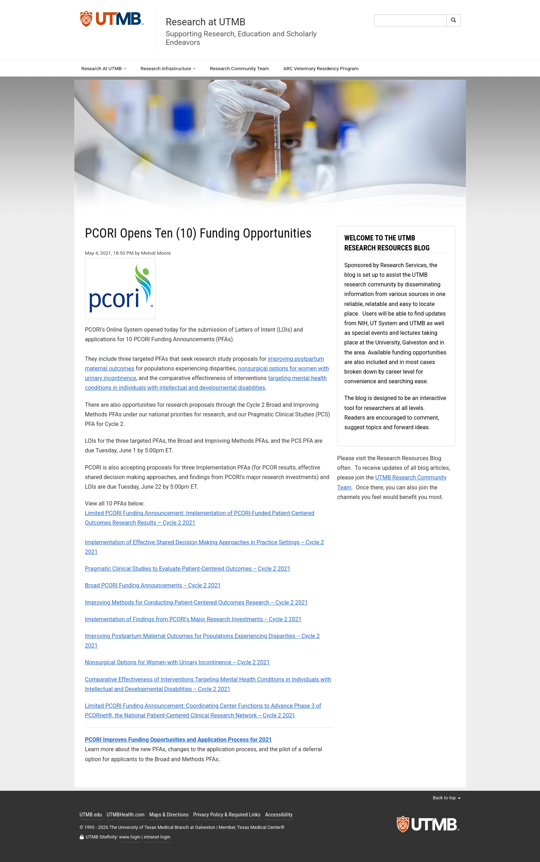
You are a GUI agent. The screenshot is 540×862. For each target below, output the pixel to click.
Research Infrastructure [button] (168, 68)
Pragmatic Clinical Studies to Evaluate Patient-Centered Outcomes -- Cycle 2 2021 (187, 568)
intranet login (157, 837)
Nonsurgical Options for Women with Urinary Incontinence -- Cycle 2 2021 (177, 662)
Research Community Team (239, 68)
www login (130, 837)
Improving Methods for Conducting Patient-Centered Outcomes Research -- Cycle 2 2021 (196, 602)
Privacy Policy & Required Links (227, 814)
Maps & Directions (168, 814)
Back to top (447, 797)
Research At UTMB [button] (104, 68)
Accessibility (279, 814)
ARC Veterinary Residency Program (320, 68)
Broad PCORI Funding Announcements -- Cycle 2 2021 (153, 585)
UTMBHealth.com (126, 814)
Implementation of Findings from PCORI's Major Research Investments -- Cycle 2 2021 (193, 619)
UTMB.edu (91, 814)
